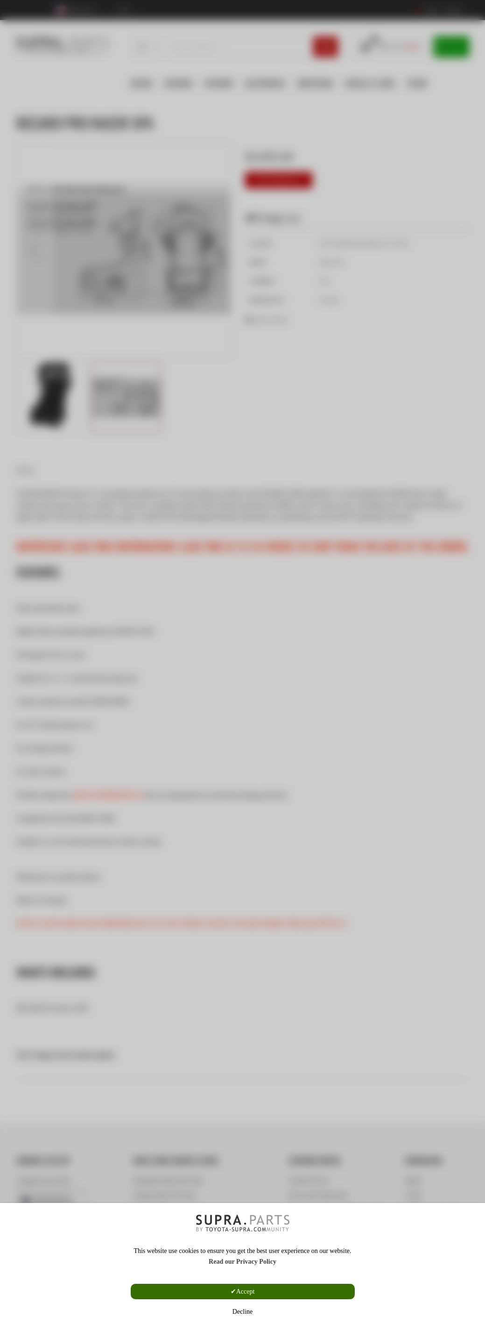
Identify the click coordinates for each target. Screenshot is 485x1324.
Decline (242, 1311)
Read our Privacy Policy (242, 1261)
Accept (245, 1291)
